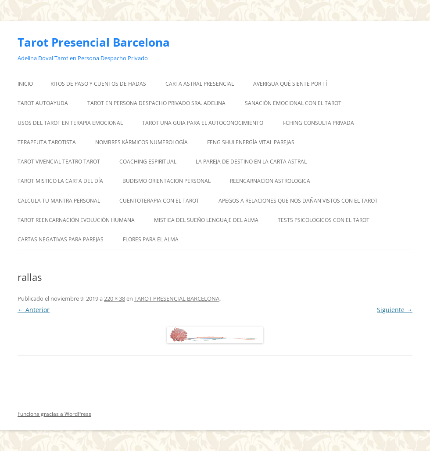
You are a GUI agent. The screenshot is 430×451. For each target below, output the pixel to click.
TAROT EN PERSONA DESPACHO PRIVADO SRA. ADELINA (156, 103)
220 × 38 (114, 298)
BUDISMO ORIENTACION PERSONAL (166, 181)
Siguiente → (394, 310)
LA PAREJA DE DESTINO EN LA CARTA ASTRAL (251, 161)
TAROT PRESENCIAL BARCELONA (176, 298)
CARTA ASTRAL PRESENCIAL (199, 83)
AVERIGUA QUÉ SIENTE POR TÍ (290, 83)
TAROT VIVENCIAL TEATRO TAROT (59, 161)
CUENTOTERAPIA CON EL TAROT (159, 200)
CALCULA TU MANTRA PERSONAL (59, 200)
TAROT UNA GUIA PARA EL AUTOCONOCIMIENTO (202, 123)
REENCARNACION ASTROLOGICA (270, 181)
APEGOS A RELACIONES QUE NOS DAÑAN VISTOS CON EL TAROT (298, 200)
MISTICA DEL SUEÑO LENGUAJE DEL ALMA (206, 220)
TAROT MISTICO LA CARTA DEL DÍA (60, 181)
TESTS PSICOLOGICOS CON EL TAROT (323, 220)
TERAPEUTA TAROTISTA (47, 142)
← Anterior (34, 310)
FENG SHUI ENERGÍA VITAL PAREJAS (250, 142)
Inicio (25, 83)
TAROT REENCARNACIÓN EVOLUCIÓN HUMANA (76, 220)
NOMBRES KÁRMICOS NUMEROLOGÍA (141, 142)
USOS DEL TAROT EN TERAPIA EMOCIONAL (70, 123)
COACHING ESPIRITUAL (147, 161)
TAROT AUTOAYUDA (43, 103)
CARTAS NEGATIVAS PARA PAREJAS (61, 239)
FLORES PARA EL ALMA (151, 239)
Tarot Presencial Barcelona (94, 42)
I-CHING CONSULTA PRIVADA (318, 123)
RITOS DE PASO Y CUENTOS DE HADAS (98, 83)
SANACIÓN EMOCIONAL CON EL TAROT (293, 103)
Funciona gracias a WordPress (54, 414)
